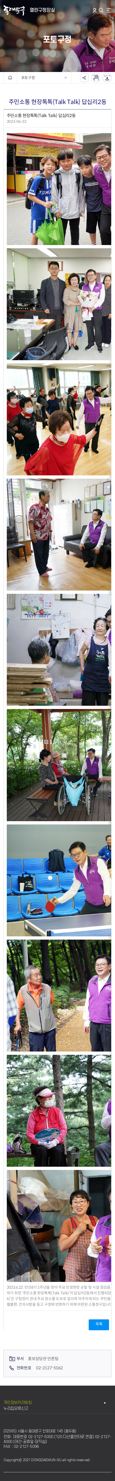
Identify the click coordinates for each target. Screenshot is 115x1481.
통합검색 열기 (102, 10)
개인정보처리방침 (18, 1402)
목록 (98, 1324)
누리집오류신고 (16, 1408)
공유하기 (84, 77)
